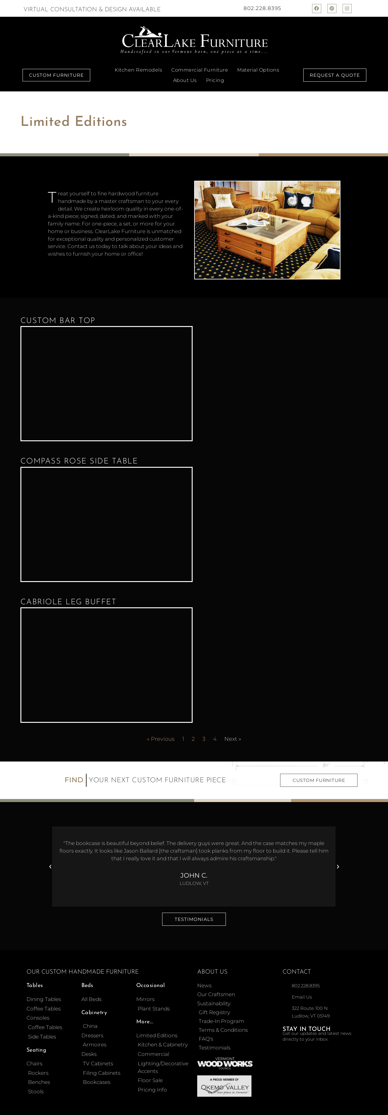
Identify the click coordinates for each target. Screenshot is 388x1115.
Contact (297, 967)
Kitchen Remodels (138, 70)
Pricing (215, 80)
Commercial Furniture (199, 70)
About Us (185, 80)
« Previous (161, 733)
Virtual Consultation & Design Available (92, 10)
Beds (87, 980)
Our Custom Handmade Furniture (83, 967)
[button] (50, 861)
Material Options (258, 70)
